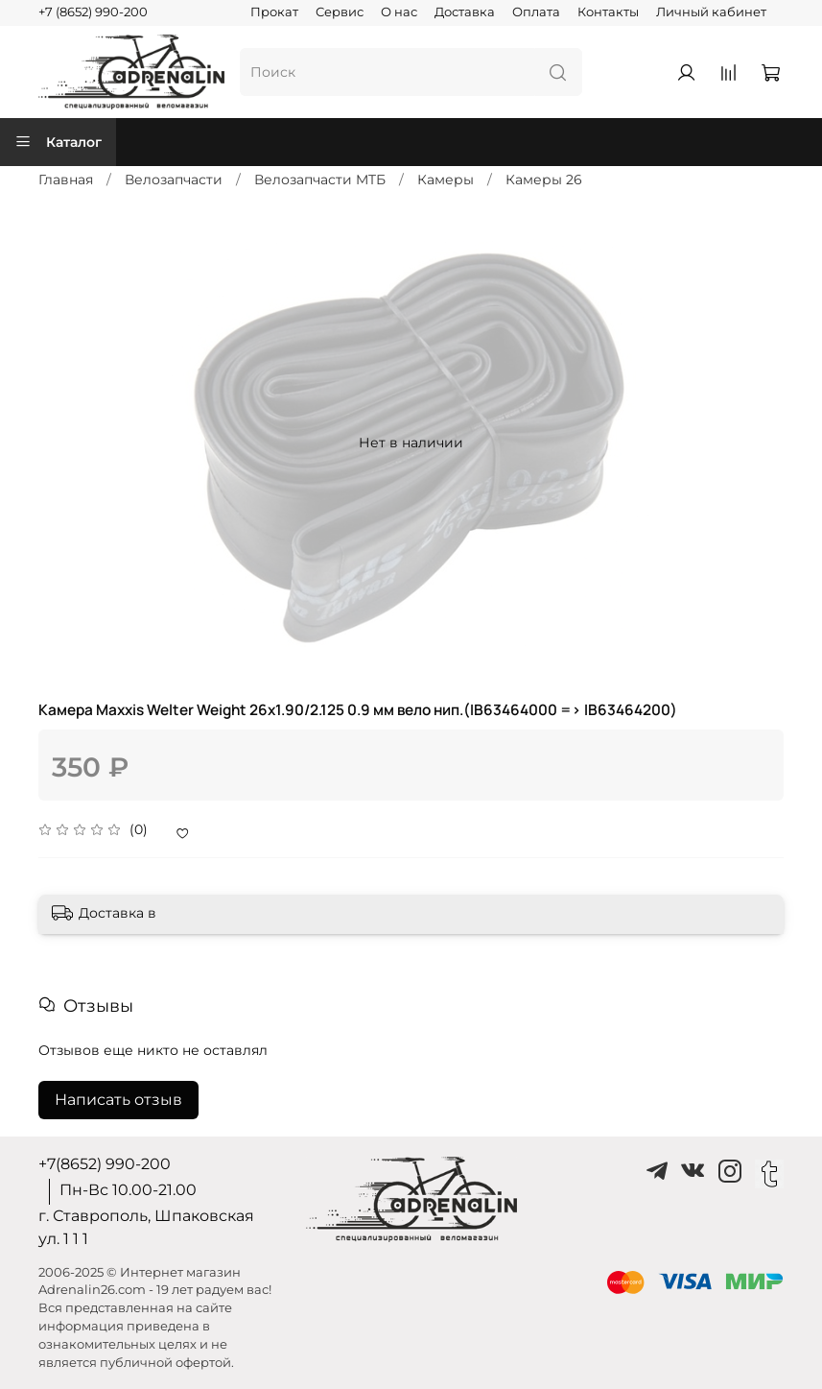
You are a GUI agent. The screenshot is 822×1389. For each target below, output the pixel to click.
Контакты (608, 12)
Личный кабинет (711, 12)
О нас (399, 12)
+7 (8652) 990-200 (93, 12)
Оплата (536, 12)
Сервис (340, 12)
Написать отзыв (118, 1099)
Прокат (274, 12)
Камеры (445, 179)
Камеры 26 (543, 179)
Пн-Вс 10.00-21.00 (128, 1190)
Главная (65, 179)
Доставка (464, 12)
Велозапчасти (174, 179)
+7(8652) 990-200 (104, 1164)
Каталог (58, 142)
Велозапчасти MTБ (320, 179)
